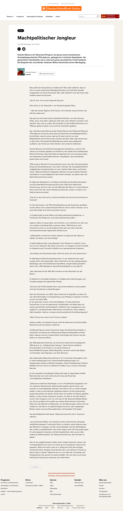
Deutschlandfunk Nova (68, 3)
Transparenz (103, 491)
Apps (51, 485)
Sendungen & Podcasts (35, 16)
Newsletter (53, 488)
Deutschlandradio (105, 482)
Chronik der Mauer (78, 508)
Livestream (29, 482)
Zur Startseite (35, 467)
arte (67, 508)
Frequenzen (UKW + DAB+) (34, 485)
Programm (20, 16)
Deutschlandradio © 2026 (61, 503)
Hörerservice (79, 482)
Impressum (80, 505)
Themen (9, 16)
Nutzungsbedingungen (65, 505)
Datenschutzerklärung (46, 505)
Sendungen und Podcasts (9, 485)
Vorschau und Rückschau (9, 482)
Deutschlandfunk (53, 3)
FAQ (51, 482)
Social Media (79, 485)
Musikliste (49, 16)
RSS (51, 491)
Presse (101, 485)
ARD (46, 508)
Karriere (101, 488)
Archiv (58, 16)
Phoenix (60, 508)
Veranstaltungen (55, 494)
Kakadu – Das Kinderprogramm (11, 491)
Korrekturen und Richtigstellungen (105, 495)
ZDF (52, 508)
